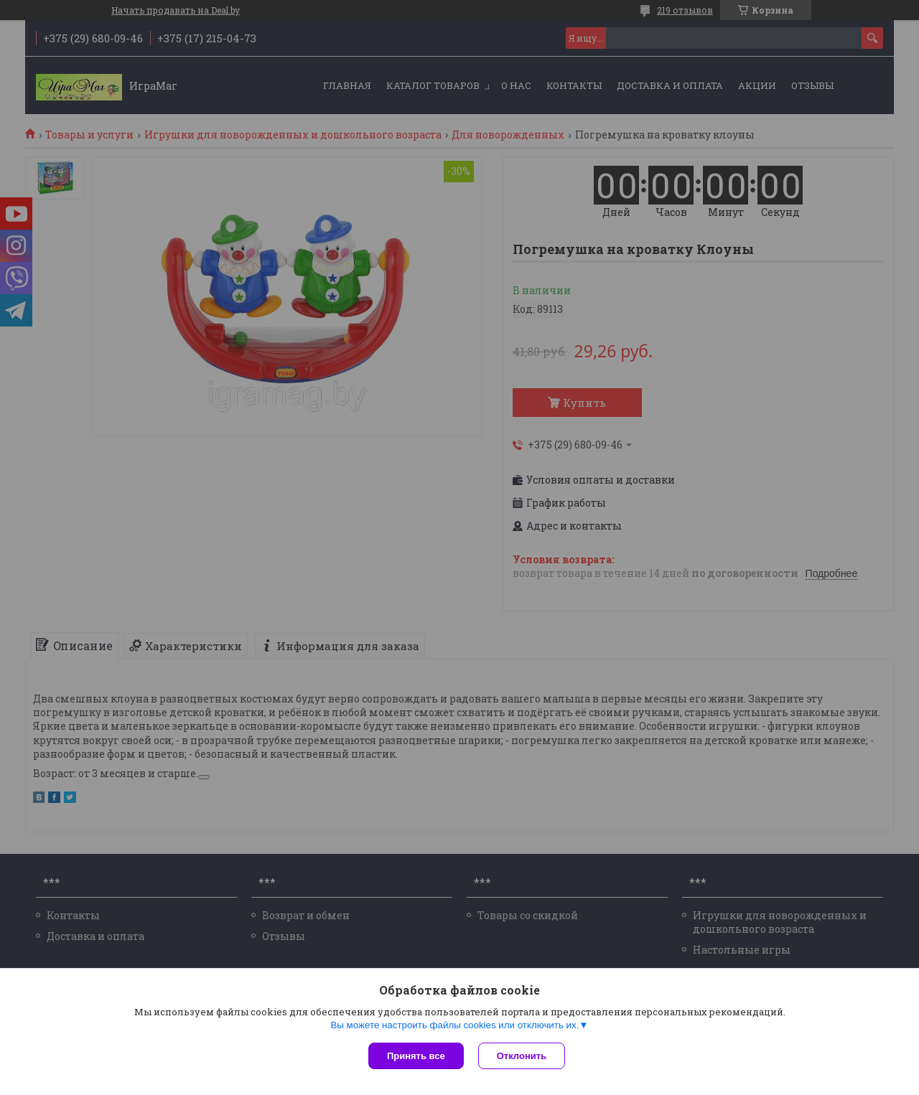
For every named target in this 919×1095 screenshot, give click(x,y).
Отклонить (521, 1056)
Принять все (416, 1056)
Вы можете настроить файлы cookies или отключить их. (454, 1025)
